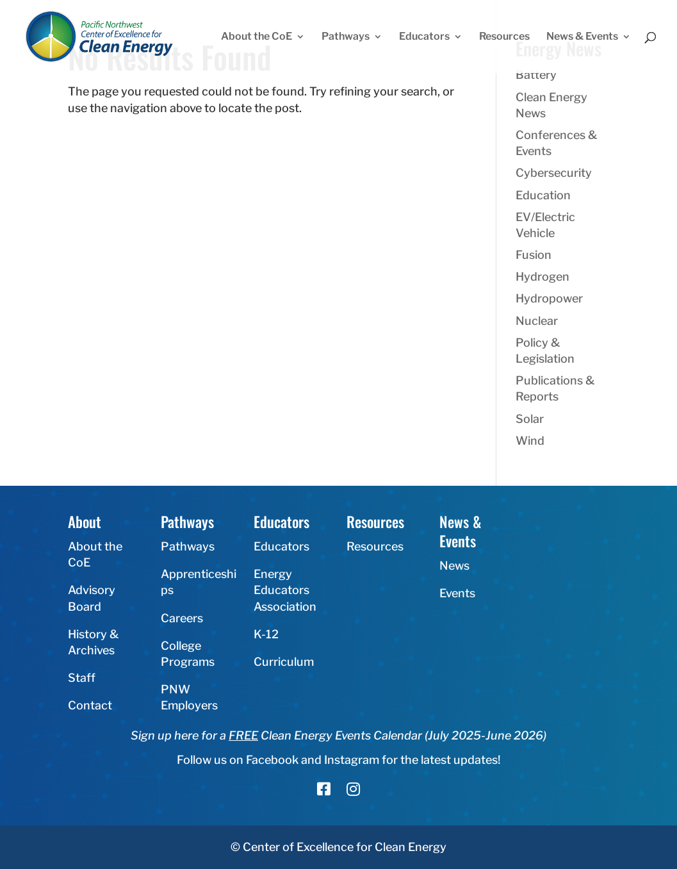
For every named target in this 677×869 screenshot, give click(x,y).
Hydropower (549, 298)
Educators (424, 37)
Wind (530, 440)
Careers (182, 618)
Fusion (533, 254)
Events (457, 593)
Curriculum (284, 661)
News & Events (582, 37)
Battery (536, 74)
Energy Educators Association (285, 590)
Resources (504, 37)
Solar (530, 419)
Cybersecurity (554, 172)
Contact (90, 705)
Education (543, 195)
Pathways (346, 37)
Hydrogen (542, 276)
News (454, 565)
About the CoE (256, 37)
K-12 (266, 634)
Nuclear (537, 320)
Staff (81, 677)
